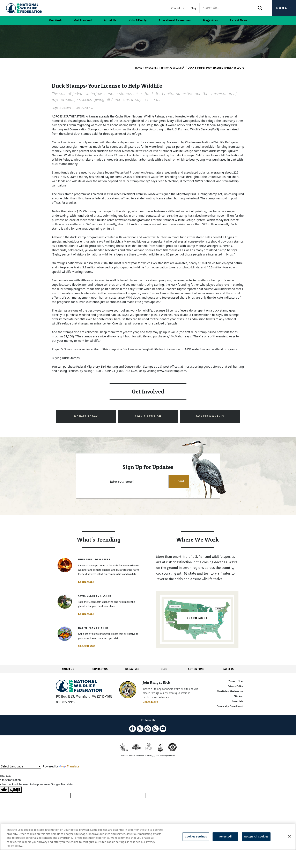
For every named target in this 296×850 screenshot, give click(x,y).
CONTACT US (100, 669)
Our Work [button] (55, 20)
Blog (193, 8)
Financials (237, 701)
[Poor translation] (15, 790)
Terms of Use (235, 681)
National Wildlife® (172, 67)
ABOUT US (68, 669)
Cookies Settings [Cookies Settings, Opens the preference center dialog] (196, 836)
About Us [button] (110, 20)
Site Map (238, 696)
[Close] (289, 836)
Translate (69, 766)
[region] (148, 837)
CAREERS (228, 669)
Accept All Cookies (256, 836)
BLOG (164, 669)
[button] (179, 481)
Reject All (225, 836)
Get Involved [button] (83, 20)
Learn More (86, 582)
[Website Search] (232, 8)
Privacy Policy (235, 686)
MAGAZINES (132, 669)
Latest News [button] (238, 20)
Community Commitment (229, 706)
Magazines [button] (210, 20)
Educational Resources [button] (175, 20)
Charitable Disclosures (230, 691)
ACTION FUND (196, 669)
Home (138, 67)
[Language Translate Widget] (20, 766)
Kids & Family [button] (138, 20)
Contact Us (177, 8)
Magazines (151, 67)
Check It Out (86, 646)
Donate (284, 8)
